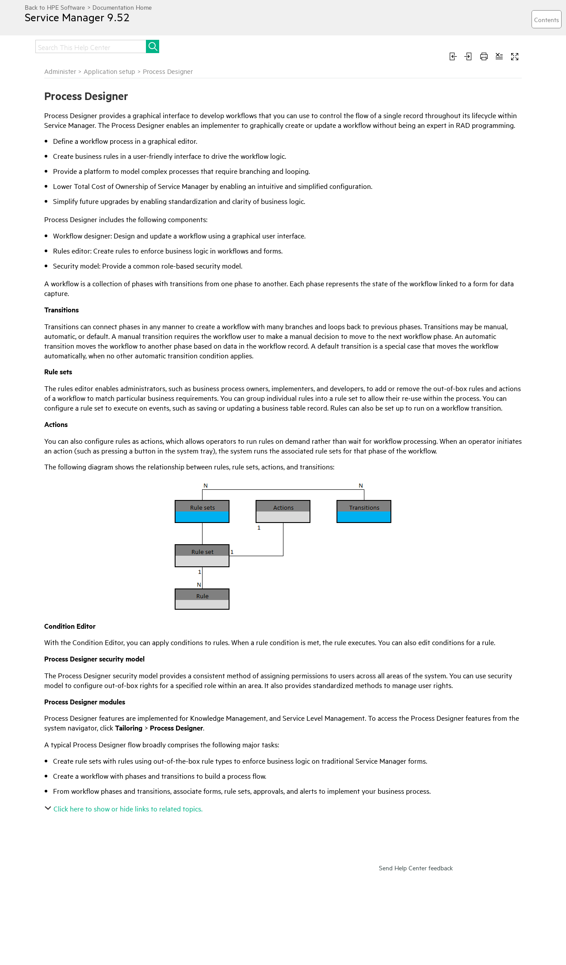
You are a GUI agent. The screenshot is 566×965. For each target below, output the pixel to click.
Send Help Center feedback (416, 867)
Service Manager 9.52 (77, 17)
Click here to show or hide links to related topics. (124, 808)
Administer (60, 71)
